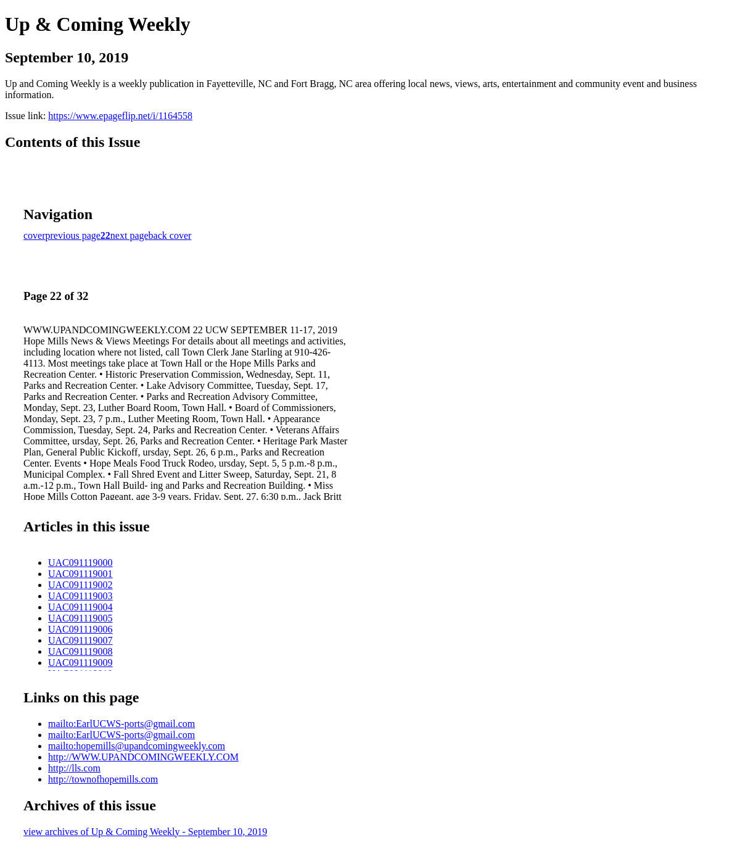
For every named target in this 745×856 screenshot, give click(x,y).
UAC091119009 (80, 662)
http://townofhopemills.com (103, 779)
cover (34, 235)
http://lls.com (74, 768)
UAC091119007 (80, 640)
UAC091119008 (80, 651)
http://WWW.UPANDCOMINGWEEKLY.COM (143, 757)
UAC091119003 (80, 596)
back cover (170, 235)
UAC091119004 (80, 607)
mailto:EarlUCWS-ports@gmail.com (121, 723)
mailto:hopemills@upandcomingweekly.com (136, 746)
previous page (73, 235)
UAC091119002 (80, 585)
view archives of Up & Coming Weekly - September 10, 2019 (145, 831)
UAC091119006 (80, 629)
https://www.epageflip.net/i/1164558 (120, 115)
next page (129, 235)
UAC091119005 (80, 618)
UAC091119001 (80, 573)
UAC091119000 (80, 562)
